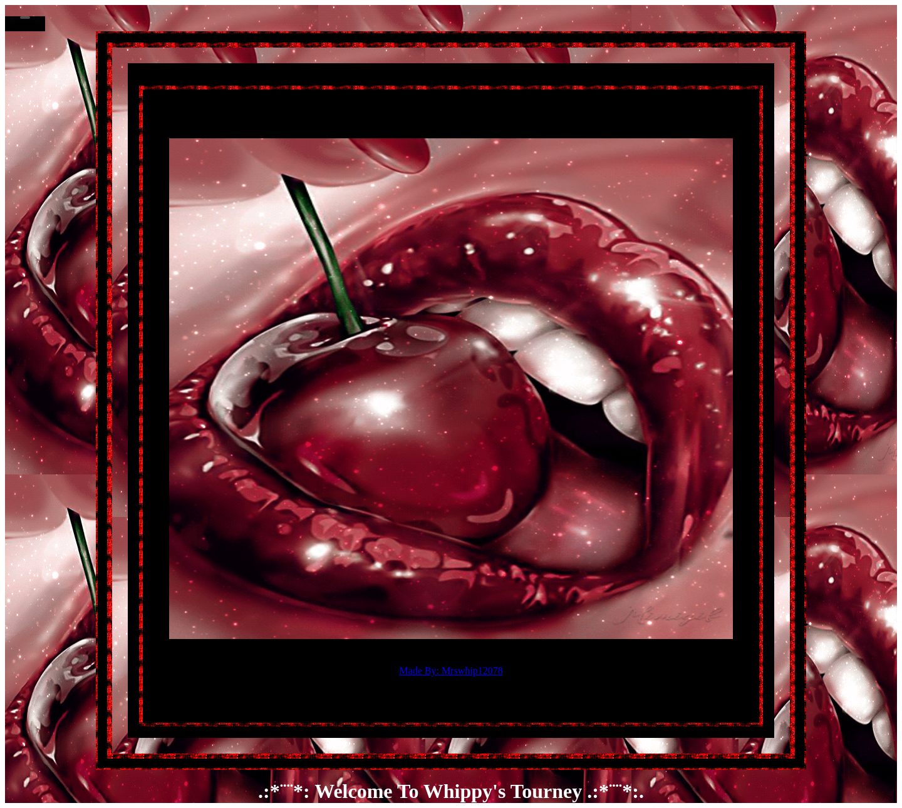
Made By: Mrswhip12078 (450, 670)
